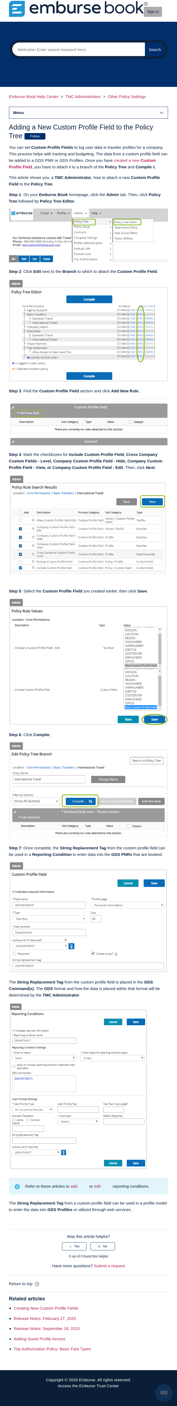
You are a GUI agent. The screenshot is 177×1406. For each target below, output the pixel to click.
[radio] (74, 1246)
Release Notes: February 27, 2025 (45, 1318)
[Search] (77, 49)
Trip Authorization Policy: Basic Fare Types (52, 1349)
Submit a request (109, 1265)
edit (97, 1186)
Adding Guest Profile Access (39, 1338)
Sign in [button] (153, 12)
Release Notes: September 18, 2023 (47, 1328)
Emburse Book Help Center (34, 96)
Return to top (24, 1283)
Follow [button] (35, 136)
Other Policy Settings (127, 96)
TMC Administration (83, 96)
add (73, 1186)
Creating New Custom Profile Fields (46, 1308)
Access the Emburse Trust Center (88, 1385)
